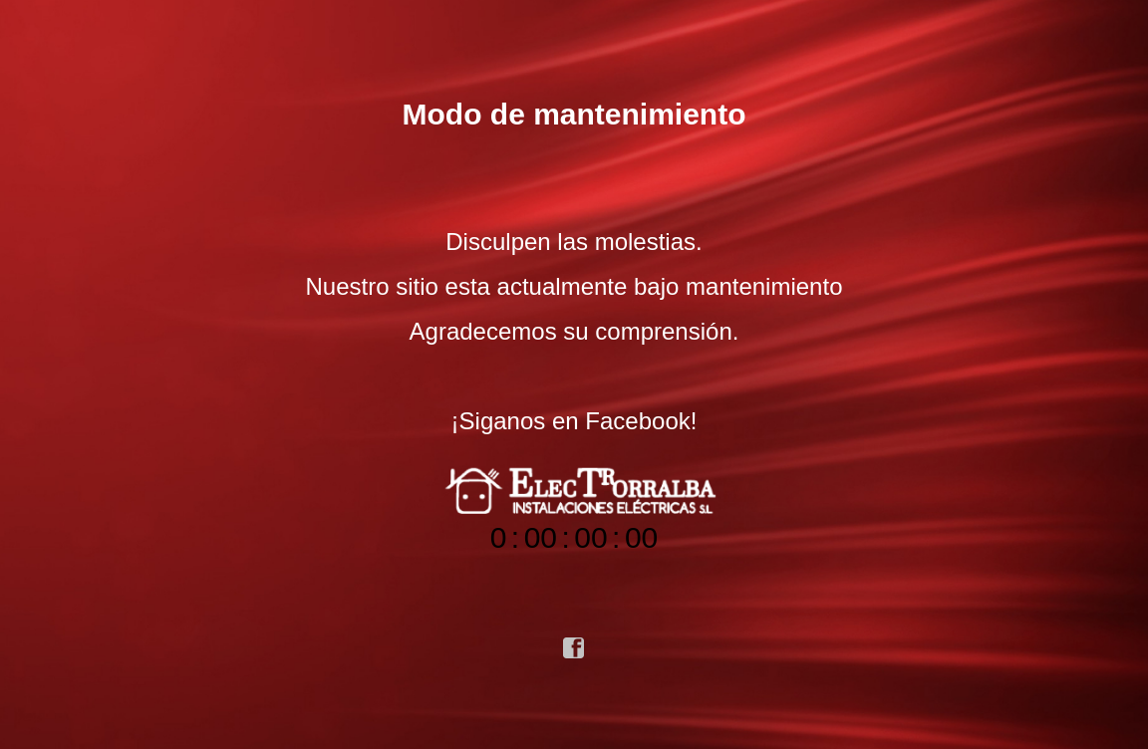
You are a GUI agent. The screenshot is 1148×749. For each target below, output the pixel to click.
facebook (574, 648)
